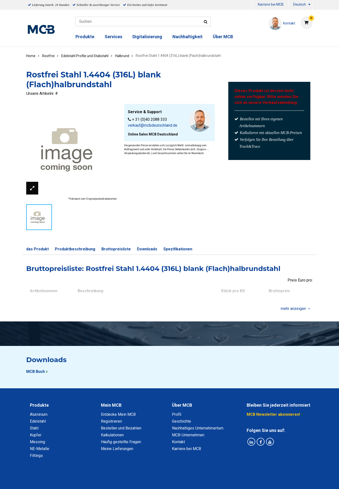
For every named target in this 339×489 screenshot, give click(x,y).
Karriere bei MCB (271, 4)
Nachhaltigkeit (187, 36)
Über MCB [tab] (182, 405)
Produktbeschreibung (75, 249)
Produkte (84, 36)
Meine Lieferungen (117, 448)
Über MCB (223, 36)
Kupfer (35, 435)
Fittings (36, 455)
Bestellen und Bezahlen (121, 428)
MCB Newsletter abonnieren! (273, 414)
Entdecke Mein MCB (118, 414)
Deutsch (299, 4)
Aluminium (39, 414)
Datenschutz (105, 479)
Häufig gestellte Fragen (121, 442)
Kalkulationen (112, 435)
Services (113, 36)
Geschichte (181, 421)
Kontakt (178, 442)
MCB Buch (35, 371)
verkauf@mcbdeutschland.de (152, 125)
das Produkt (37, 249)
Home (31, 56)
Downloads (147, 249)
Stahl (34, 428)
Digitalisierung (147, 36)
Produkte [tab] (39, 405)
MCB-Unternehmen (188, 435)
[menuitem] (252, 5)
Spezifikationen (177, 249)
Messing (37, 442)
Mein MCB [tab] (111, 405)
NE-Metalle (39, 448)
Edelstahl (38, 421)
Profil (176, 414)
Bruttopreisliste (116, 249)
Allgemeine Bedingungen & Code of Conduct (161, 479)
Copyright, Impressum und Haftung (235, 479)
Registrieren (111, 421)
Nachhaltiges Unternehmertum (197, 428)
